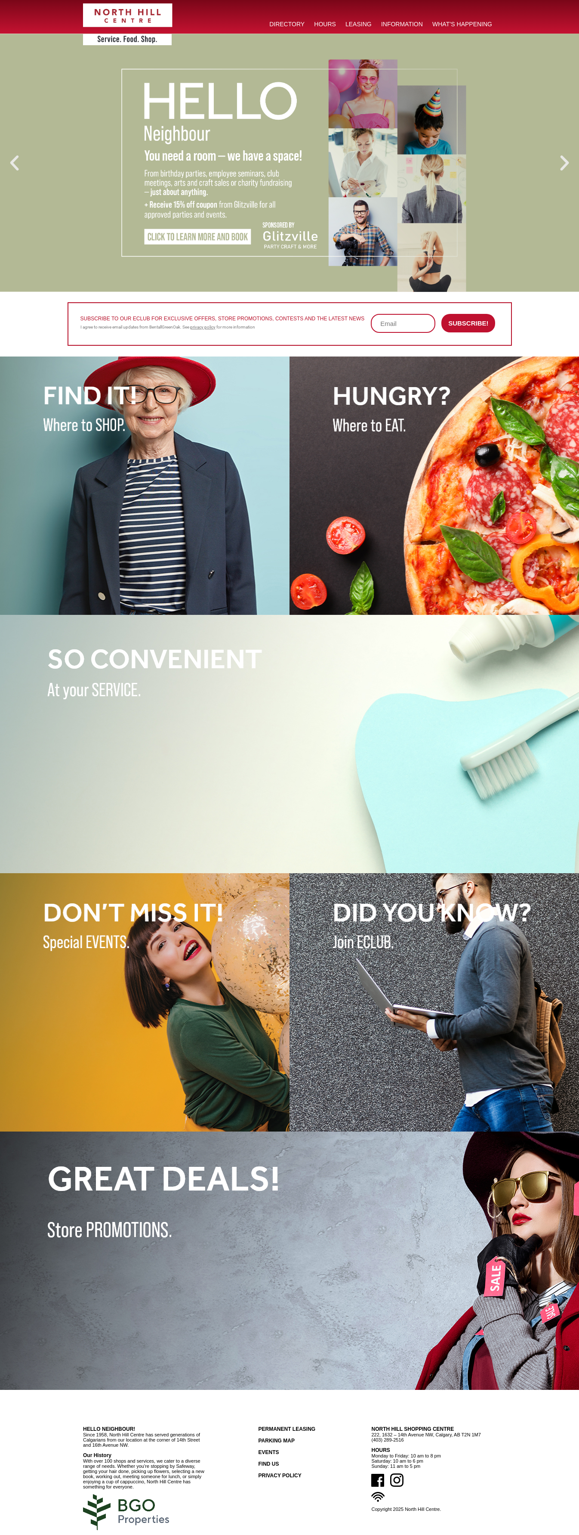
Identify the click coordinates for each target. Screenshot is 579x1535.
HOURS (325, 24)
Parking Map (276, 1441)
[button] (14, 163)
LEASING (358, 24)
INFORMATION (402, 24)
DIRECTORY (287, 24)
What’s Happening (462, 24)
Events (268, 1452)
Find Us (268, 1464)
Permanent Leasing (286, 1429)
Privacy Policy (279, 1476)
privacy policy (203, 327)
